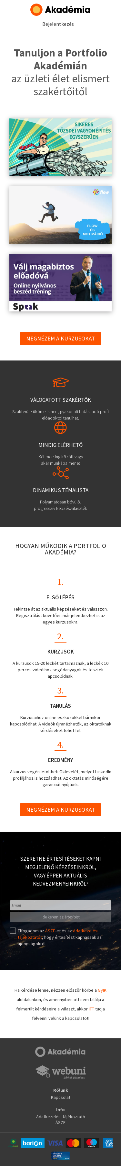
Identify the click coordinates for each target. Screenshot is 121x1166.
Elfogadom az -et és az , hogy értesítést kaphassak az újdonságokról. (59, 937)
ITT (91, 1009)
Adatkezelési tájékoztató (60, 1117)
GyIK (102, 990)
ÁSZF (50, 931)
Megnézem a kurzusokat (60, 338)
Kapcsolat (60, 1097)
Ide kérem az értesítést (61, 916)
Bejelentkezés (58, 24)
